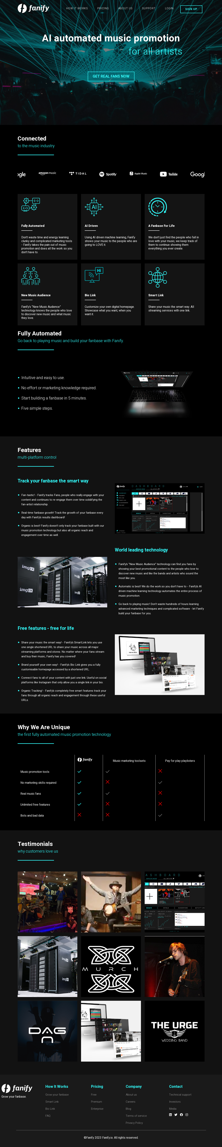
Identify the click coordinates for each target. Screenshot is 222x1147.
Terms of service (136, 1116)
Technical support (180, 1095)
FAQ (47, 1116)
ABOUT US (125, 8)
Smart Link (52, 1102)
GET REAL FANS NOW (111, 76)
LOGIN (169, 8)
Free (93, 1095)
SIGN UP (191, 9)
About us (131, 1095)
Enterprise (97, 1109)
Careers (130, 1102)
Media (172, 1109)
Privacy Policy (134, 1123)
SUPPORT (149, 8)
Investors (175, 1102)
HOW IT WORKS (77, 8)
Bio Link (50, 1109)
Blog (128, 1109)
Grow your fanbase (57, 1095)
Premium (96, 1102)
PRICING (103, 8)
